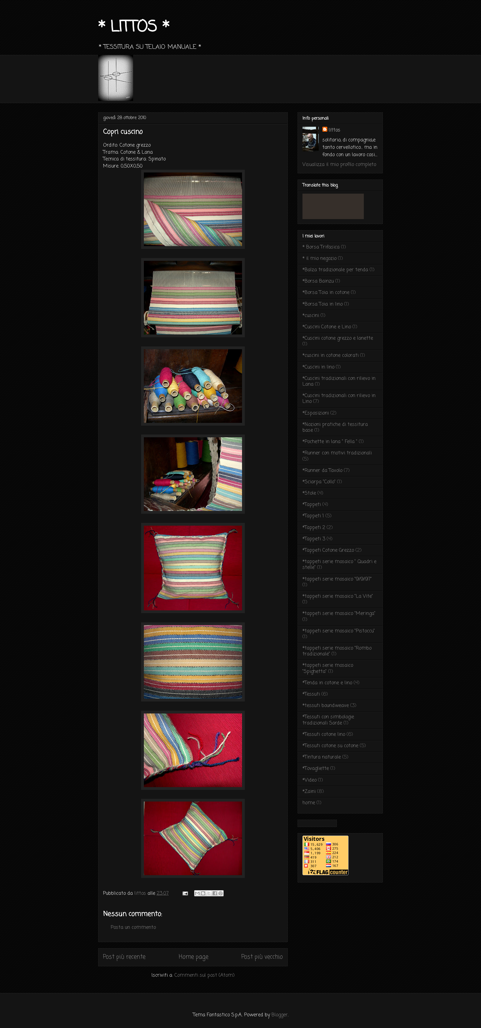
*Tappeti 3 (313, 539)
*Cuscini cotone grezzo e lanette (337, 338)
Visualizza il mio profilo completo (339, 164)
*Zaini (309, 791)
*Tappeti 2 (313, 527)
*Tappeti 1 (313, 516)
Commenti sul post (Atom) (205, 975)
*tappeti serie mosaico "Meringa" (338, 613)
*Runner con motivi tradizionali (337, 453)
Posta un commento (133, 927)
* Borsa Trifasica (321, 247)
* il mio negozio (319, 258)
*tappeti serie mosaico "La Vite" (337, 596)
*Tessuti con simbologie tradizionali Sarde (328, 720)
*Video (309, 780)
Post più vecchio (262, 957)
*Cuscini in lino (318, 367)
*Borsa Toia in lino (322, 304)
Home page (193, 957)
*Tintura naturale (321, 757)
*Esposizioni (315, 413)
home (308, 803)
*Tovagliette (315, 768)
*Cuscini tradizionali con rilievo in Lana (338, 381)
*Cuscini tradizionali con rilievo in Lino (338, 398)
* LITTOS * (133, 27)
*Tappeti (311, 504)
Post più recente (124, 957)
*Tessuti (311, 694)
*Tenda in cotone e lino (327, 683)
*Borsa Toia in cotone (325, 292)
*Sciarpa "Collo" (319, 482)
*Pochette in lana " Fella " (329, 442)
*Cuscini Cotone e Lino (326, 327)
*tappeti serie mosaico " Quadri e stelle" (339, 564)
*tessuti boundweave (325, 705)
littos (334, 130)
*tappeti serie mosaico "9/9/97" (337, 579)
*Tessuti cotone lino (323, 734)
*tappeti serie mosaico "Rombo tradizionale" (336, 651)
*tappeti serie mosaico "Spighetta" (327, 668)
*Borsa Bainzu (318, 281)
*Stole (309, 493)
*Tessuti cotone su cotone (330, 746)
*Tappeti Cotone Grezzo (328, 550)
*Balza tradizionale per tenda (335, 270)
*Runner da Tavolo (322, 470)
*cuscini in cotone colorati (330, 355)
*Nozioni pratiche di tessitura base (335, 427)
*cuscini (310, 315)
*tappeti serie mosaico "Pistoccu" (338, 631)
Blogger (279, 1015)
